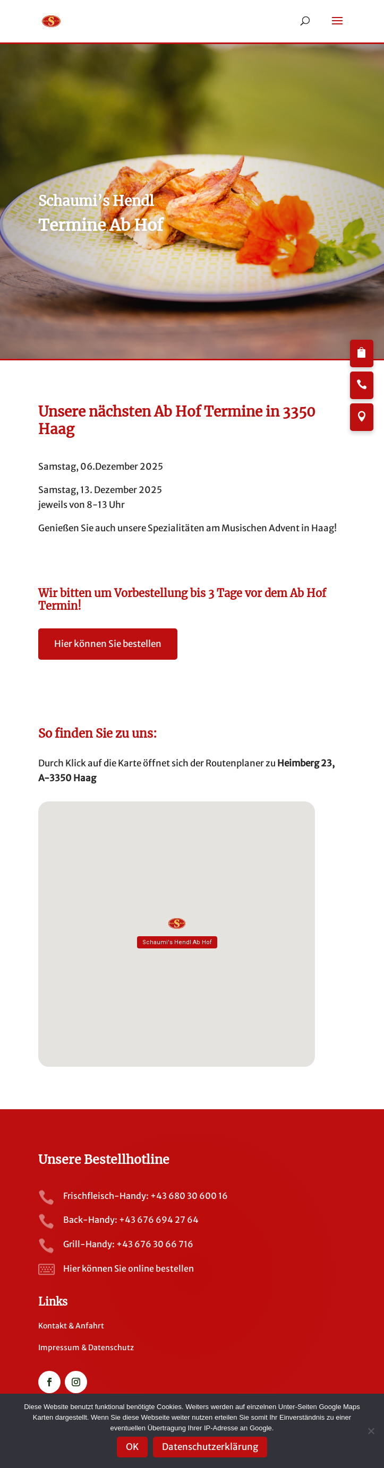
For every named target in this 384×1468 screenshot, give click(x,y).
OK (132, 1447)
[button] (337, 27)
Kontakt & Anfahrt (71, 1326)
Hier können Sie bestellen (107, 644)
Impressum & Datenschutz (86, 1347)
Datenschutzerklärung (210, 1447)
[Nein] (370, 1431)
